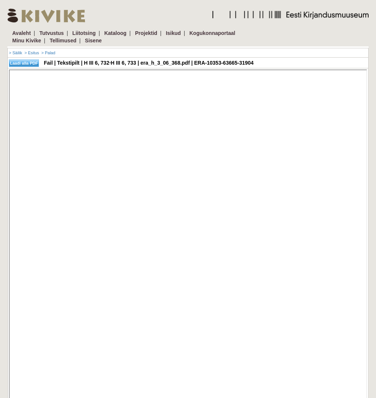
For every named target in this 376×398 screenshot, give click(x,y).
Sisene (93, 40)
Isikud (173, 33)
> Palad (48, 53)
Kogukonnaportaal (212, 33)
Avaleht (21, 33)
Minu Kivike (26, 40)
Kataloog (115, 33)
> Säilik (15, 53)
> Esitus (31, 53)
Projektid (146, 33)
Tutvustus (51, 33)
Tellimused (63, 40)
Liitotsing (84, 33)
